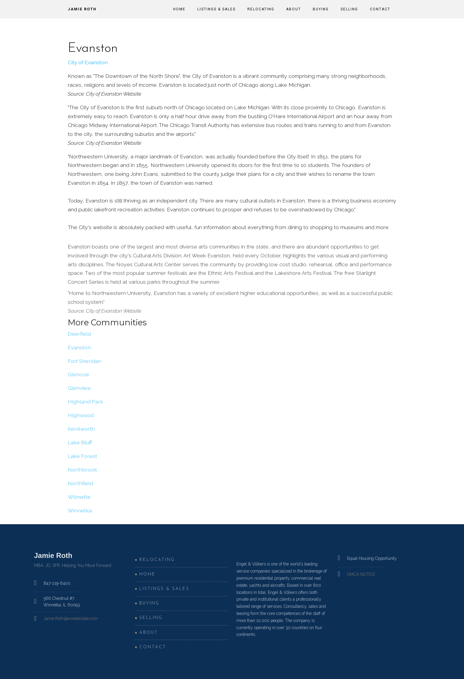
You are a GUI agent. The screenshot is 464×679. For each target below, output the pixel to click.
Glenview (79, 390)
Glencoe (78, 377)
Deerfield (79, 336)
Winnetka (80, 513)
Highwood (81, 418)
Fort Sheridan (85, 363)
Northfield (80, 485)
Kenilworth (81, 431)
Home (179, 9)
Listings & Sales (216, 9)
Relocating (260, 9)
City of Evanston (88, 62)
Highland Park (85, 404)
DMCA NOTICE (361, 577)
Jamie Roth (82, 9)
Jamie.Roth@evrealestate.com (71, 622)
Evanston (79, 350)
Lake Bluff (80, 445)
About (293, 9)
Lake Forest (82, 459)
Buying (321, 9)
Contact (380, 9)
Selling (349, 9)
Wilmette (79, 499)
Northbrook (82, 472)
